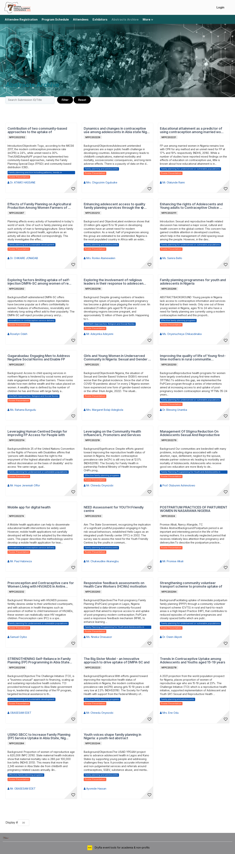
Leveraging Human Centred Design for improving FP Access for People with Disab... (37, 433)
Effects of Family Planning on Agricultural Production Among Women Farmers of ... (39, 206)
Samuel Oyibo (17, 636)
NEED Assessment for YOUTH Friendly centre (114, 509)
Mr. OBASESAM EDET (22, 788)
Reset (82, 99)
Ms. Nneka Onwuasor (98, 636)
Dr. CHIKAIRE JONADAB (23, 258)
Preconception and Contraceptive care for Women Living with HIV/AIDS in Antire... (41, 584)
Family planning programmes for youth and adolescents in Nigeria (193, 281)
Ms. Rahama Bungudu (22, 409)
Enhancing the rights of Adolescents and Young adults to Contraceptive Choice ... (191, 206)
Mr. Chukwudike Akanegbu (101, 561)
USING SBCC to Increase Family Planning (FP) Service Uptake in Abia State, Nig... (39, 736)
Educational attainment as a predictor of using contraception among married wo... (192, 130)
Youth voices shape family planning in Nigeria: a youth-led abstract (112, 736)
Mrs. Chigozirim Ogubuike (100, 182)
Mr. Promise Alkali (171, 561)
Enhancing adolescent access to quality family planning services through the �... (115, 206)
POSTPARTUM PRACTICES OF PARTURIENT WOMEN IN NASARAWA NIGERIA (193, 509)
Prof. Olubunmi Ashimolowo (177, 485)
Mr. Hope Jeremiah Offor (24, 485)
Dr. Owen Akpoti (171, 636)
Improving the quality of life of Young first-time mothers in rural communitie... (193, 357)
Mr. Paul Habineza (20, 561)
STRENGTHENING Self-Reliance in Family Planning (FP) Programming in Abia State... (40, 660)
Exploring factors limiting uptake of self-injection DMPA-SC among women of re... (39, 281)
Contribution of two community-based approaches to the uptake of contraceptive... (37, 130)
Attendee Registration (21, 19)
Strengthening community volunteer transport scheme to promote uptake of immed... (191, 584)
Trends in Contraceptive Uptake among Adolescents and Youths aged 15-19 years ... (192, 660)
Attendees (80, 19)
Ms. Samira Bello (171, 258)
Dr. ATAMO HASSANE (21, 182)
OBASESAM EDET (19, 712)
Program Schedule (55, 19)
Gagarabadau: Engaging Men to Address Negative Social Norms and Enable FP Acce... (39, 357)
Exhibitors (100, 19)
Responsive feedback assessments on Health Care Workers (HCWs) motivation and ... (115, 584)
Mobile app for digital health (29, 507)
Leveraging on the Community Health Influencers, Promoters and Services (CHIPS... (112, 433)
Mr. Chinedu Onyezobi (98, 485)
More (148, 19)
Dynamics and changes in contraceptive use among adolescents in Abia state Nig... (117, 130)
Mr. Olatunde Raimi (172, 182)
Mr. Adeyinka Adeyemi (98, 333)
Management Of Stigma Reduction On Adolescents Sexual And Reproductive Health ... (190, 433)
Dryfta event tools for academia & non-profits (122, 847)
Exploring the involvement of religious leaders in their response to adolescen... (115, 281)
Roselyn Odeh (17, 333)
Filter (65, 99)
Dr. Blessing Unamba (173, 409)
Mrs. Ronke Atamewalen (99, 258)
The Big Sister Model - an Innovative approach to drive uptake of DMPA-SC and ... (116, 660)
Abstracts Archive (125, 19)
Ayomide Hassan (95, 788)
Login (220, 7)
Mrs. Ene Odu (169, 712)
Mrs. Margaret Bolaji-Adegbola (103, 409)
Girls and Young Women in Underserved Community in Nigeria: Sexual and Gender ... (117, 357)
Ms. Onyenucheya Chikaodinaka (181, 333)
